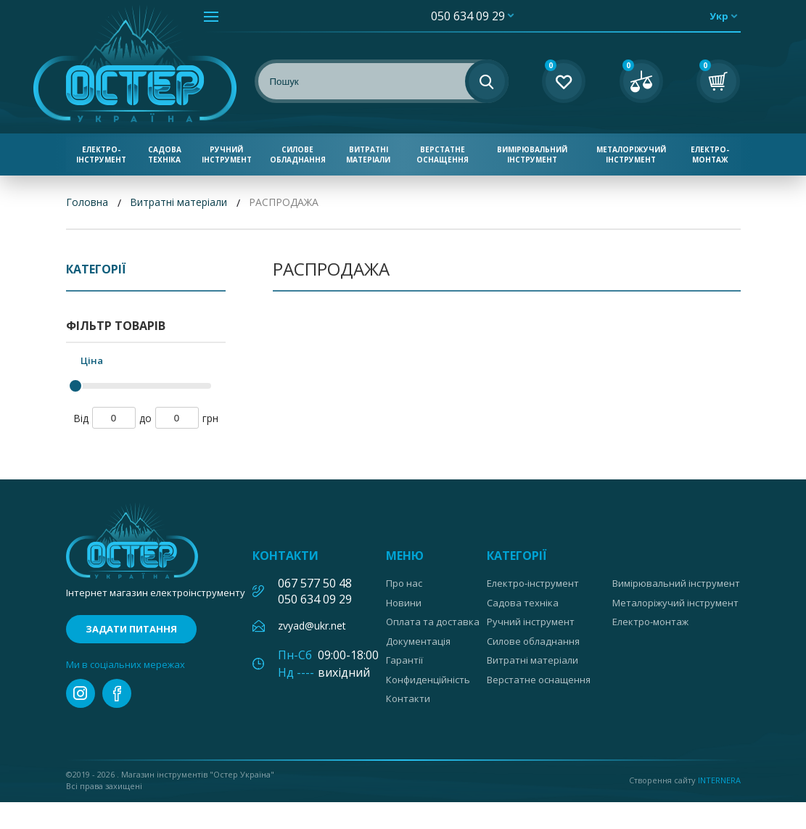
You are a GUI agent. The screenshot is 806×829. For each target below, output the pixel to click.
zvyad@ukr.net (312, 625)
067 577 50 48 (315, 583)
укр (719, 15)
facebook (116, 693)
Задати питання (131, 628)
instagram (80, 693)
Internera (719, 780)
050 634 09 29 (468, 16)
